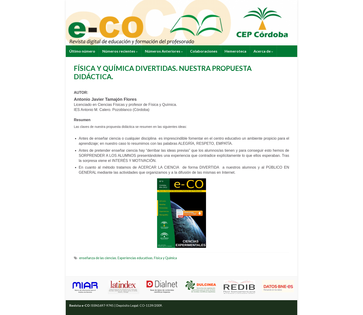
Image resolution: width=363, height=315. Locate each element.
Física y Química (165, 258)
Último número (82, 51)
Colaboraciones (203, 51)
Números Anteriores (164, 51)
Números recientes (120, 51)
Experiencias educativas (135, 258)
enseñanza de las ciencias (97, 258)
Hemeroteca (235, 51)
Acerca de (263, 51)
